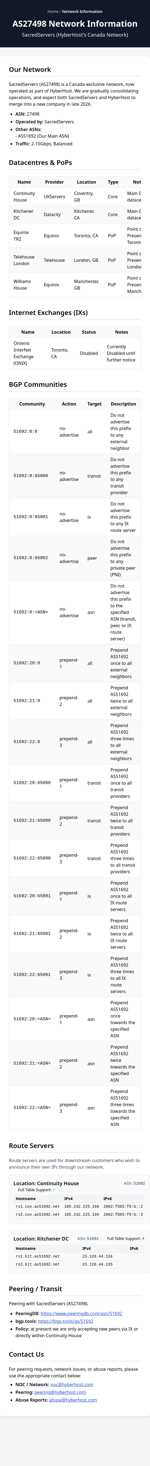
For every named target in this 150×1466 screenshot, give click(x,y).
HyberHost (61, 91)
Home (53, 11)
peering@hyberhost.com (60, 1392)
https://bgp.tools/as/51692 (65, 1321)
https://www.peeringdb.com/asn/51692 (81, 1313)
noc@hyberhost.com (72, 1384)
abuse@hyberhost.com (73, 1400)
